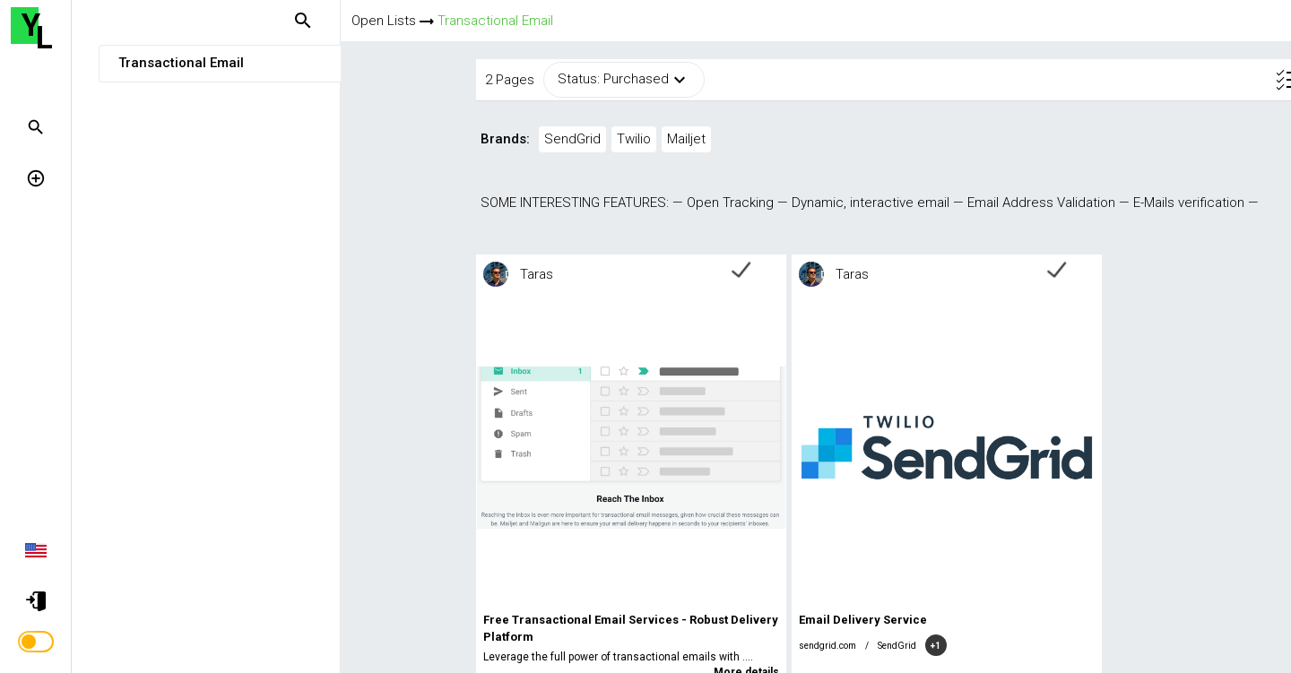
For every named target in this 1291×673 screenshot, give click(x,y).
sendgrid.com (694, 646)
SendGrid (763, 646)
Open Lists (383, 21)
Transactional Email (495, 21)
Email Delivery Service (729, 619)
